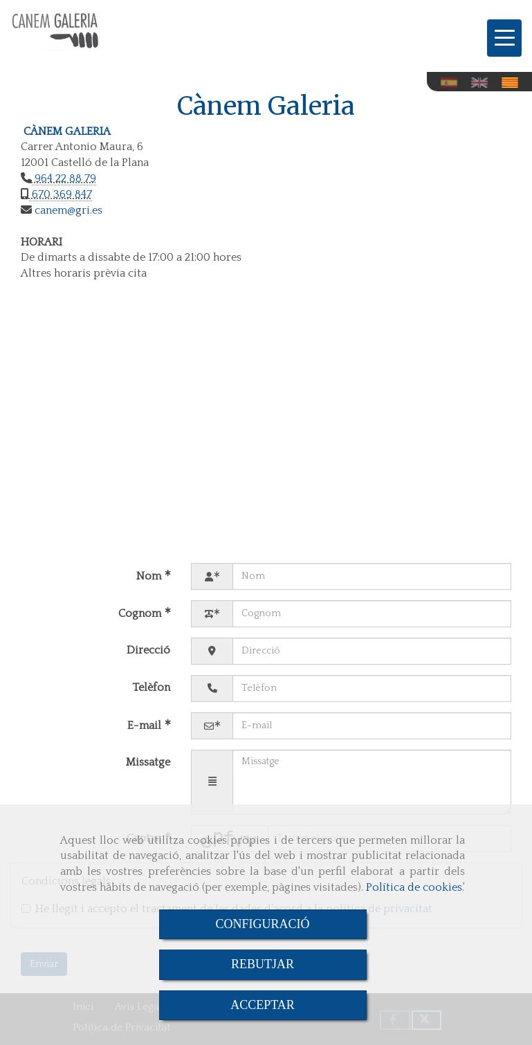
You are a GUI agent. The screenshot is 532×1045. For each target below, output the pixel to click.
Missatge (148, 762)
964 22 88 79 (64, 178)
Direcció (148, 650)
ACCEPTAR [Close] (262, 1005)
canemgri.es (67, 210)
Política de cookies (414, 887)
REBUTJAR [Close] (262, 964)
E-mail (145, 725)
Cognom (141, 613)
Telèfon (151, 687)
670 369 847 (60, 194)
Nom (150, 576)
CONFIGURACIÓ (262, 924)
